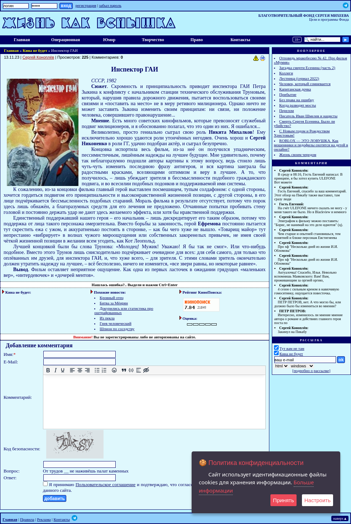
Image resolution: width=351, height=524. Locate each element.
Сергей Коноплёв (38, 57)
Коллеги (286, 73)
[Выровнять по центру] (79, 370)
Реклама (44, 519)
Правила (27, 519)
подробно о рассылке (311, 370)
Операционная (65, 39)
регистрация (86, 5)
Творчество (153, 39)
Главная (22, 39)
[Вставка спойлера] (138, 370)
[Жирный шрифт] (48, 370)
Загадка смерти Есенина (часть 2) (307, 67)
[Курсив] (55, 370)
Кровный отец (111, 297)
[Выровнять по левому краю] (72, 370)
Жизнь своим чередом (297, 154)
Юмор (109, 39)
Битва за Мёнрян (114, 303)
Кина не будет (35, 50)
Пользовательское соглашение (105, 484)
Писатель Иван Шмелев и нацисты (308, 116)
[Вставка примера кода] (131, 370)
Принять (283, 500)
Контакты (240, 39)
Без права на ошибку (296, 100)
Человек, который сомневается (305, 84)
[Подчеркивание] (63, 370)
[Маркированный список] (97, 370)
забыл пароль (110, 5)
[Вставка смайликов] (114, 370)
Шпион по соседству (117, 329)
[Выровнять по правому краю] (87, 370)
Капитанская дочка (295, 89)
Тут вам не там (291, 348)
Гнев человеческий (115, 323)
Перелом (286, 110)
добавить (54, 498)
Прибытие (288, 94)
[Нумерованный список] (104, 370)
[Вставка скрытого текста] (146, 370)
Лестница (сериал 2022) (299, 78)
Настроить (317, 500)
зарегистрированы (122, 337)
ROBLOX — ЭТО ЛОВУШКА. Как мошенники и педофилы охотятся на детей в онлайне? (311, 144)
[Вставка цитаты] (124, 370)
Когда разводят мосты (297, 105)
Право (197, 39)
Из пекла (107, 318)
